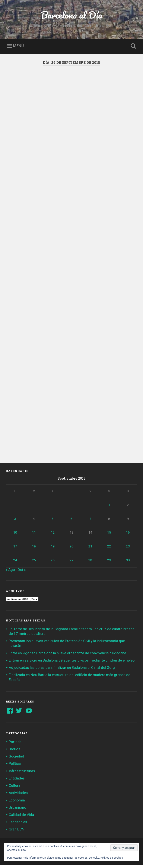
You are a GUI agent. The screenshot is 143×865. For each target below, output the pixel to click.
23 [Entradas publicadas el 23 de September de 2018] (128, 546)
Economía (17, 800)
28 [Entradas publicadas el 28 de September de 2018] (90, 560)
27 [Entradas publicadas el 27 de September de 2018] (71, 560)
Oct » (22, 569)
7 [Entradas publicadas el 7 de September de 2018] (90, 519)
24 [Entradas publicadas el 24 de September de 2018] (15, 560)
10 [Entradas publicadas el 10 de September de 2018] (15, 532)
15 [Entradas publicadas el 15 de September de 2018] (109, 532)
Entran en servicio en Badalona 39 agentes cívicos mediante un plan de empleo (72, 660)
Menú (18, 46)
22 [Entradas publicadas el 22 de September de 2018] (109, 546)
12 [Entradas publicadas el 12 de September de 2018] (53, 532)
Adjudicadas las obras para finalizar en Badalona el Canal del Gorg (62, 667)
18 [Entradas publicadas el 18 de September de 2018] (34, 546)
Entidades (17, 778)
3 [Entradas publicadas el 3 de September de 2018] (15, 519)
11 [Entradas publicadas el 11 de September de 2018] (34, 532)
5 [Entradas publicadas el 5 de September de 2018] (53, 519)
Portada (15, 742)
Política (15, 763)
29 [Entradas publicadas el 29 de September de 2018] (109, 560)
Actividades (18, 793)
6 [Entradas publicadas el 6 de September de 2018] (71, 519)
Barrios (14, 749)
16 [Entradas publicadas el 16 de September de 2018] (128, 532)
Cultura (14, 785)
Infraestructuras (22, 771)
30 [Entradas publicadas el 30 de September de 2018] (128, 560)
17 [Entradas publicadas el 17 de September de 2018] (15, 546)
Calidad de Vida (21, 815)
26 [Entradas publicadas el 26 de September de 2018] (53, 560)
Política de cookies (112, 857)
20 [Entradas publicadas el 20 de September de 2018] (71, 546)
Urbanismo (17, 807)
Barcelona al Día (71, 14)
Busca (132, 46)
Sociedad (16, 756)
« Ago (10, 569)
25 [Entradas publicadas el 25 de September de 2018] (34, 560)
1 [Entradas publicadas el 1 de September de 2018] (109, 505)
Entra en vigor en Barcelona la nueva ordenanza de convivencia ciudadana (67, 653)
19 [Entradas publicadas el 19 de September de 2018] (53, 546)
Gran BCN (16, 829)
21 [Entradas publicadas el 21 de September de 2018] (90, 546)
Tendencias (18, 822)
